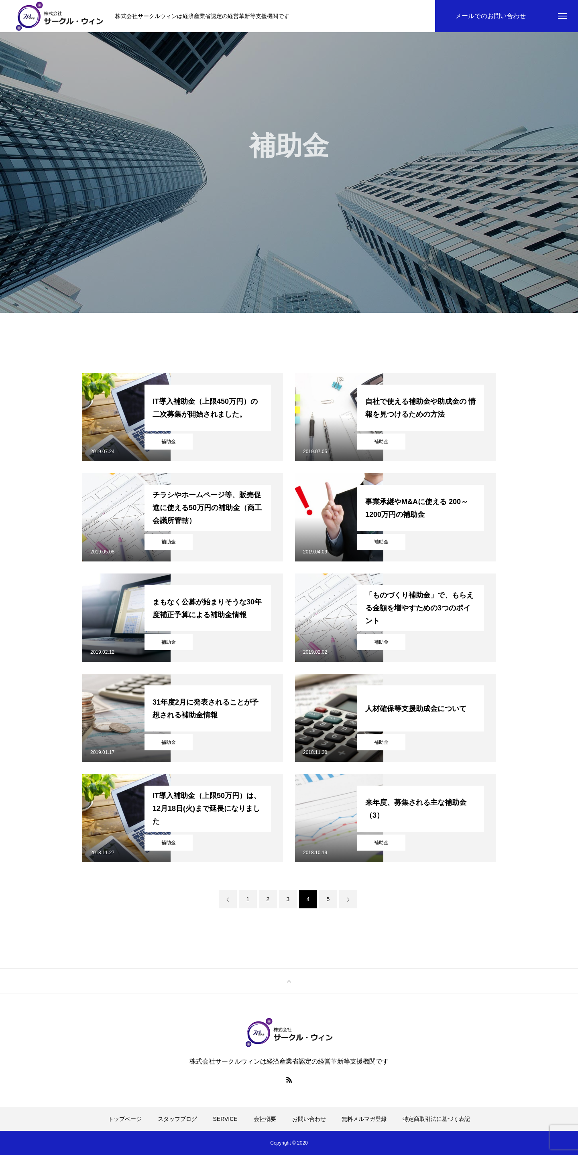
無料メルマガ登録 (364, 1119)
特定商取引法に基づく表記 (436, 1119)
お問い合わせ (309, 1119)
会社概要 (265, 1119)
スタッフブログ (177, 1119)
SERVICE (225, 1119)
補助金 (168, 441)
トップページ (125, 1119)
